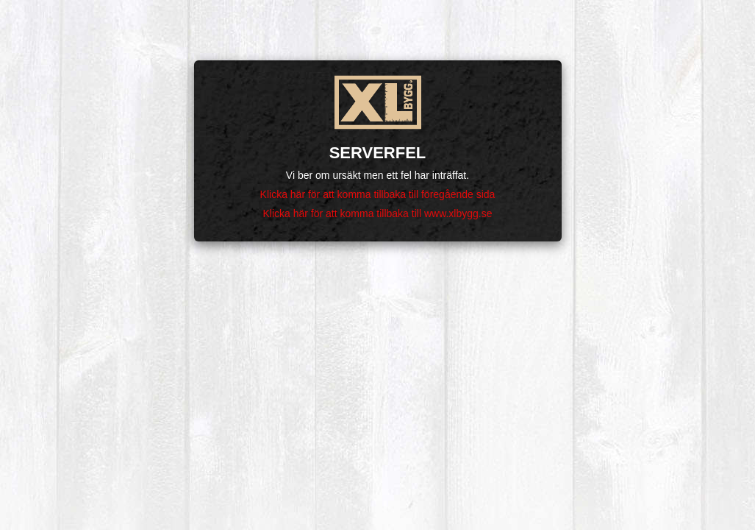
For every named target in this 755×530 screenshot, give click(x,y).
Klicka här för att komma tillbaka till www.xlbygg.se (378, 213)
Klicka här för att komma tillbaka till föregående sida (377, 194)
